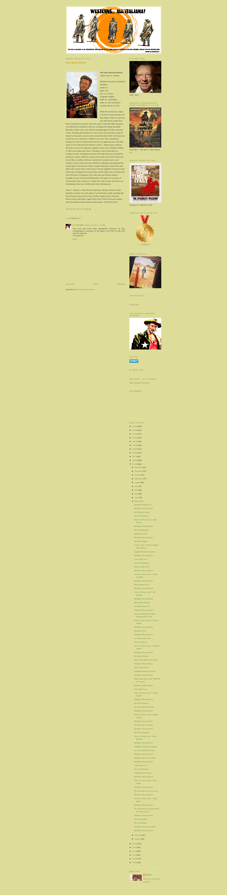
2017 (134, 456)
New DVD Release (141, 516)
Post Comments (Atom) (85, 289)
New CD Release (140, 642)
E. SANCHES (78, 225)
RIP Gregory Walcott (142, 602)
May (137, 494)
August (138, 482)
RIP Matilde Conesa (141, 512)
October (138, 475)
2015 (134, 464)
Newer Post (70, 284)
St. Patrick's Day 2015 (142, 638)
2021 (134, 441)
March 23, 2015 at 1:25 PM (95, 225)
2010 (134, 859)
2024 (134, 430)
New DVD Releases (141, 563)
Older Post (121, 284)
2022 (134, 438)
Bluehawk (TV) (140, 631)
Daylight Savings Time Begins (145, 746)
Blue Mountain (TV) (142, 584)
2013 (134, 847)
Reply (75, 239)
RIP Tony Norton (140, 819)
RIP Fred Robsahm (141, 530)
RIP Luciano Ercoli (141, 667)
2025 (134, 426)
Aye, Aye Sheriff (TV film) (144, 750)
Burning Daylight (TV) (143, 505)
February (138, 835)
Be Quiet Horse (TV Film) (144, 707)
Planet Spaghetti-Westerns (139, 383)
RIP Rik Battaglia (140, 541)
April (137, 497)
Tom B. (149, 875)
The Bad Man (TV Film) (143, 725)
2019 (134, 449)
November (139, 471)
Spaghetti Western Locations (145, 552)
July (136, 486)
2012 (134, 851)
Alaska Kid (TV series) (143, 773)
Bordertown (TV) (140, 534)
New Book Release (141, 656)
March (137, 501)
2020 (134, 445)
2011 (134, 855)
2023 (134, 434)
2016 (134, 460)
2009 (134, 862)
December (139, 467)
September (139, 479)
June (137, 490)
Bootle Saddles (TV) (142, 567)
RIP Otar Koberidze (141, 732)
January (138, 839)
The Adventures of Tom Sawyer (146, 791)
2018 (134, 453)
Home (96, 284)
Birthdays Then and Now (143, 508)
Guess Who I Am (140, 559)
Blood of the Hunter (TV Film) (145, 660)
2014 (134, 844)
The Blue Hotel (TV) (142, 606)
